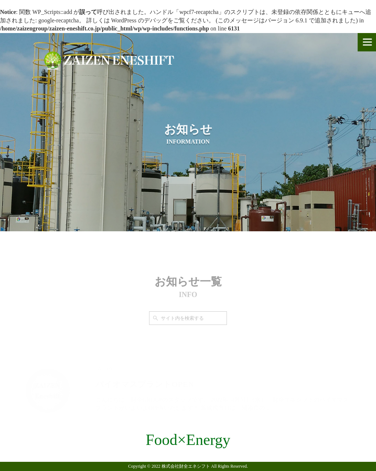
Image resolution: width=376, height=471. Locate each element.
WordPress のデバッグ (139, 20)
